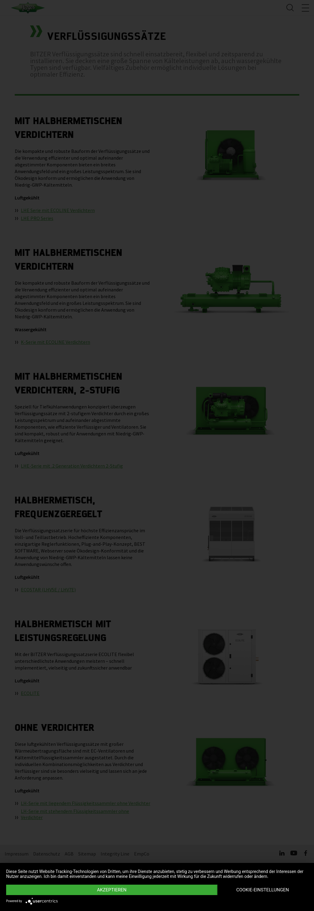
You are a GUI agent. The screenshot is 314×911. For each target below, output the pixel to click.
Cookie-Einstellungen (262, 890)
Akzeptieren (111, 890)
